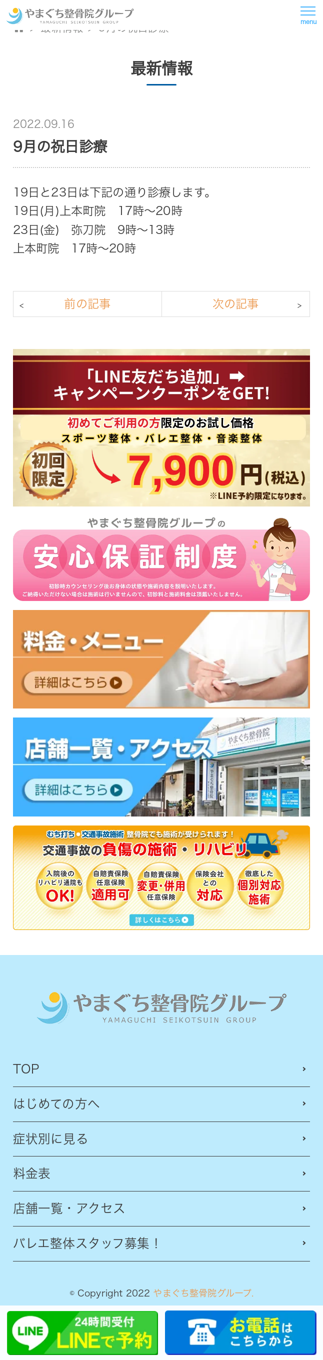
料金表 (31, 1173)
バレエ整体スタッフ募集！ (87, 1243)
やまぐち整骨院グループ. (203, 1293)
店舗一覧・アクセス (69, 1208)
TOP (26, 1068)
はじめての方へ (56, 1104)
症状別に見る (50, 1138)
